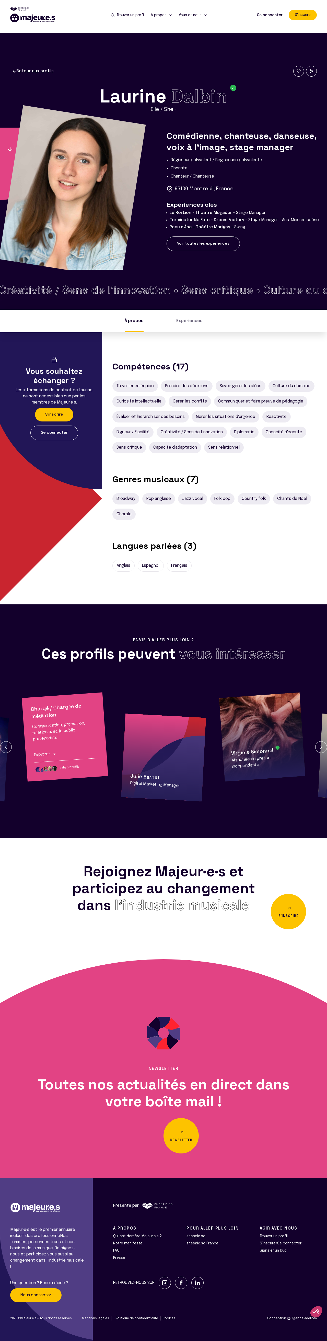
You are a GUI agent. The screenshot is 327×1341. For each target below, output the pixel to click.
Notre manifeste (128, 1243)
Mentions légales (95, 1318)
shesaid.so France (202, 1243)
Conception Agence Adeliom (292, 1318)
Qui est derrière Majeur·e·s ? (137, 1236)
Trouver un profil (274, 1236)
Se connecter (270, 15)
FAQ (116, 1250)
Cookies (168, 1318)
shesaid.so (195, 1236)
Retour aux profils (33, 71)
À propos (134, 321)
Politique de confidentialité (136, 1318)
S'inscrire (303, 15)
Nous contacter (35, 1295)
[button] (6, 747)
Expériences (189, 321)
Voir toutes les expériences (203, 244)
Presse (119, 1258)
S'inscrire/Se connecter (280, 1243)
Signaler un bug (273, 1250)
